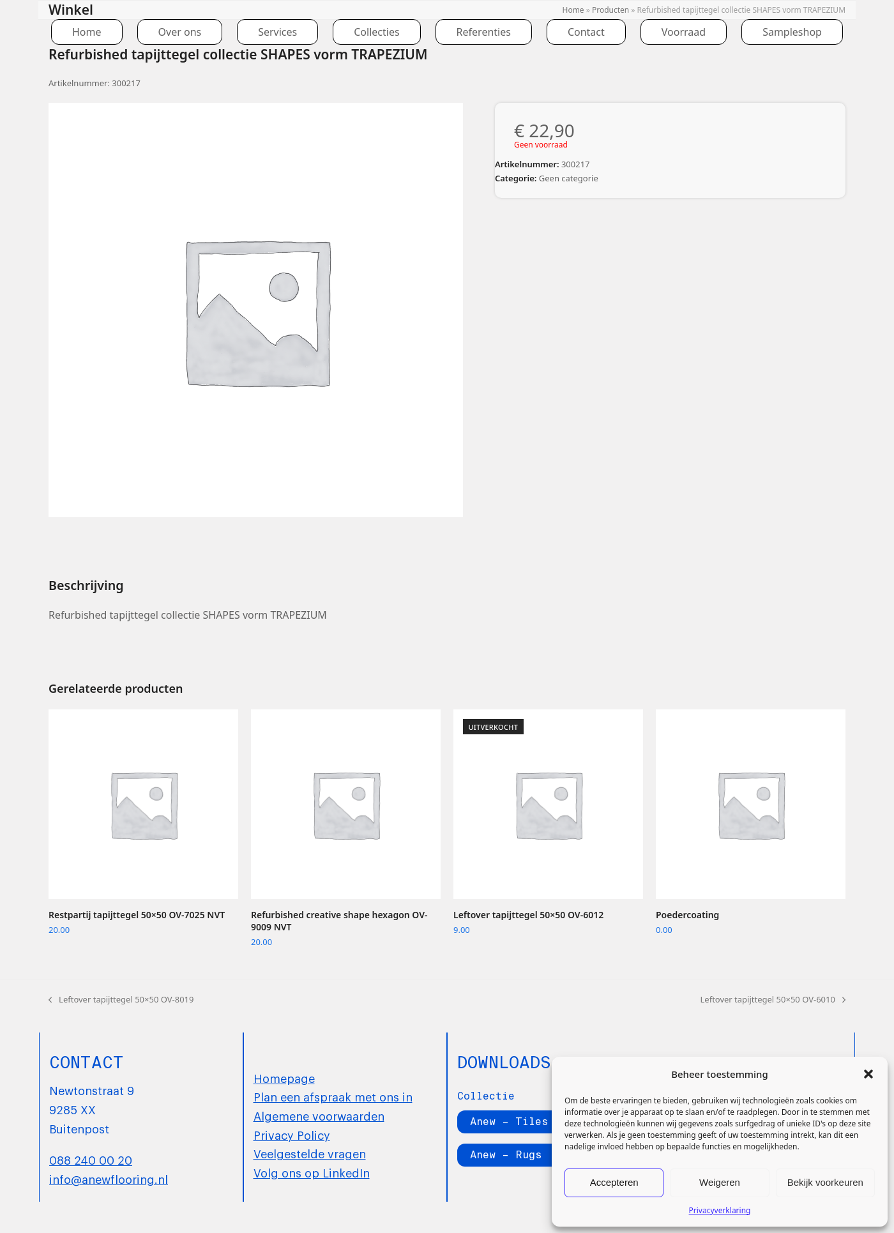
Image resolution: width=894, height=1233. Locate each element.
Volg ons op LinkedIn (312, 1172)
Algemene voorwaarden (319, 1115)
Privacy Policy (292, 1134)
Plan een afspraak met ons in (333, 1096)
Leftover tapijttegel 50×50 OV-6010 (773, 1000)
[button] (868, 1074)
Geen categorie (568, 178)
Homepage (284, 1077)
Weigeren (719, 1182)
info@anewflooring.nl (108, 1178)
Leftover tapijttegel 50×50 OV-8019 (121, 1000)
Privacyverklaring (720, 1210)
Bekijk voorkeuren (825, 1182)
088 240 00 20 (90, 1159)
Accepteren (614, 1182)
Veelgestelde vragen (310, 1153)
